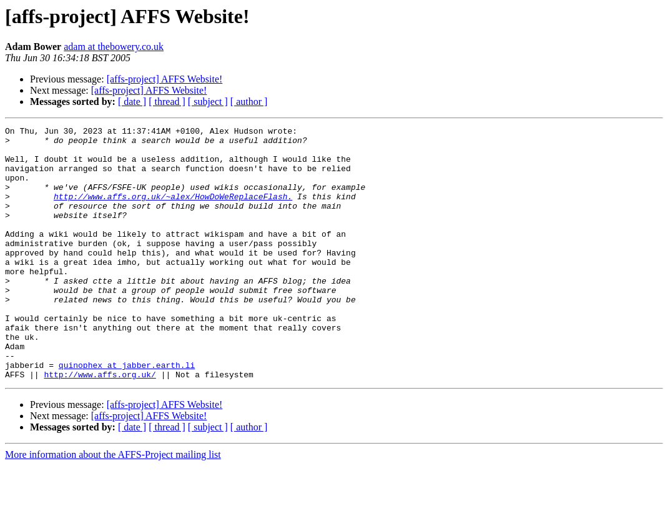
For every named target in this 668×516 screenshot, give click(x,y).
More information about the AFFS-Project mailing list (113, 505)
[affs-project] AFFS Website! (165, 79)
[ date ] (132, 101)
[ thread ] (167, 101)
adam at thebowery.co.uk (114, 46)
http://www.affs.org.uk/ (99, 424)
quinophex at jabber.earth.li (127, 413)
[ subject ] (208, 101)
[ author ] (249, 101)
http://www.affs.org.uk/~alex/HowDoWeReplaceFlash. (173, 211)
